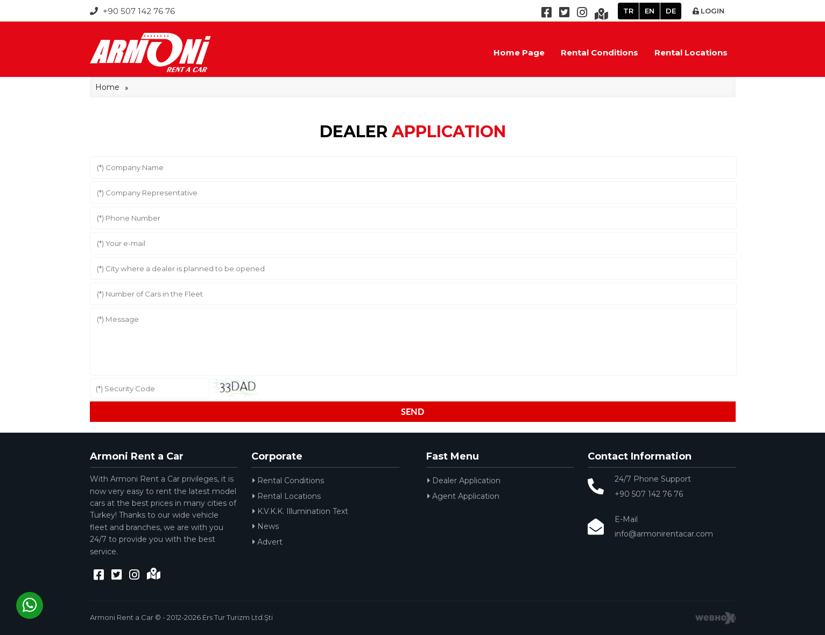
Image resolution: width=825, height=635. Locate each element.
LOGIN (708, 10)
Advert (267, 542)
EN (649, 10)
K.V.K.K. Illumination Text (300, 511)
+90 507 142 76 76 (132, 11)
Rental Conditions (599, 52)
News (265, 526)
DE (671, 10)
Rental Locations (691, 52)
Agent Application (463, 496)
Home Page (519, 52)
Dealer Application (463, 480)
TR (628, 10)
